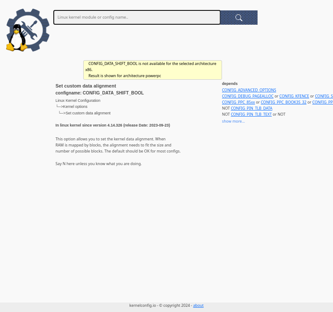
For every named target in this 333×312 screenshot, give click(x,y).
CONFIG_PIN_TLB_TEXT (251, 114)
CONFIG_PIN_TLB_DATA (251, 108)
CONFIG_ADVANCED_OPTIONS (249, 90)
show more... (233, 121)
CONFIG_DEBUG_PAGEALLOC (248, 96)
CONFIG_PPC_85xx (238, 102)
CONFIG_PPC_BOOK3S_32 (284, 102)
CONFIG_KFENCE (294, 96)
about (198, 305)
